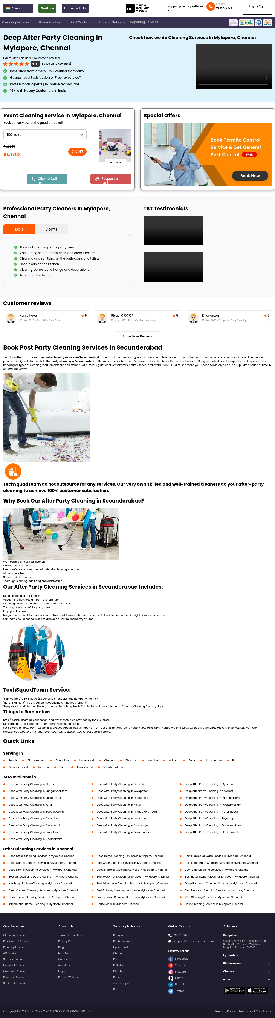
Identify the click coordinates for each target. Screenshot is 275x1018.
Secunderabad (18, 767)
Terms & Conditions (70, 935)
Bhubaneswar (37, 760)
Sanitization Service (15, 983)
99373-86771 (181, 935)
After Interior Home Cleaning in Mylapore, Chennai (41, 904)
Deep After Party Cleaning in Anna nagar (123, 825)
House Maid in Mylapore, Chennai (118, 904)
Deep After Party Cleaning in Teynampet (211, 818)
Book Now (115, 162)
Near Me (63, 953)
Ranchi (13, 760)
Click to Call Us (47, 180)
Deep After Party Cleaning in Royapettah (123, 791)
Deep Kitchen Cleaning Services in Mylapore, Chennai (43, 869)
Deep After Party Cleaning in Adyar (119, 805)
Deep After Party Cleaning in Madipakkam (35, 839)
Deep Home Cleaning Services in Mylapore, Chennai (130, 856)
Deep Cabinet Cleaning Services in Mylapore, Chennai (43, 890)
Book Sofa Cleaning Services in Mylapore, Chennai (217, 869)
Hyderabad (86, 760)
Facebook (178, 959)
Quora (175, 978)
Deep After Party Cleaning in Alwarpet (209, 791)
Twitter (176, 991)
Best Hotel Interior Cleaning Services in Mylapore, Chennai (222, 876)
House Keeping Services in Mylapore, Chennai (214, 904)
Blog (61, 947)
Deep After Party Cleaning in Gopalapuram (36, 811)
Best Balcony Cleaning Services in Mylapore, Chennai (131, 890)
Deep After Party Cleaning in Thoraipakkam (124, 798)
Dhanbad (131, 760)
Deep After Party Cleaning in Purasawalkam (213, 825)
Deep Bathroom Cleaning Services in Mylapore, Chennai (221, 883)
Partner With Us (75, 8)
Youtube (177, 965)
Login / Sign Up (256, 8)
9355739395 (224, 7)
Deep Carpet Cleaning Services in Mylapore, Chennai (42, 863)
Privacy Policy (67, 941)
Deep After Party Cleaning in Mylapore (209, 784)
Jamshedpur (213, 760)
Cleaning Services (19, 22)
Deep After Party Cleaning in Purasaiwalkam (213, 805)
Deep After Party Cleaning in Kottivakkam (35, 818)
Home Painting (53, 22)
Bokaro (236, 760)
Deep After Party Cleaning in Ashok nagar (211, 811)
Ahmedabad (85, 767)
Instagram (178, 971)
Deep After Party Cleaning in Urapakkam (34, 832)
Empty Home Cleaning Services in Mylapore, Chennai (131, 897)
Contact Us (65, 959)
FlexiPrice (47, 8)
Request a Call (110, 180)
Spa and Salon (113, 22)
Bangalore (62, 760)
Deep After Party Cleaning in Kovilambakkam (37, 825)
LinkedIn (176, 984)
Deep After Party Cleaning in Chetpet (32, 784)
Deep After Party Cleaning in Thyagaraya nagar (127, 811)
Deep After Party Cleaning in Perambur (122, 784)
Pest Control (83, 22)
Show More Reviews (137, 336)
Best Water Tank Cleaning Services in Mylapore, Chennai (133, 876)
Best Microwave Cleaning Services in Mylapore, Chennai (132, 883)
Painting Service (13, 947)
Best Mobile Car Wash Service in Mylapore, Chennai (218, 856)
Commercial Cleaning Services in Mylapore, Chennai (42, 897)
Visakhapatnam (113, 767)
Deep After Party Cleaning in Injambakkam (212, 798)
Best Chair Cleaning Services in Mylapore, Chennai (129, 863)
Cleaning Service (14, 935)
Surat (63, 767)
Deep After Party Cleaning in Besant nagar (124, 832)
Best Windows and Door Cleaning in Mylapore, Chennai (44, 876)
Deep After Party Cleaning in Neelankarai (35, 798)
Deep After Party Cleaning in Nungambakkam (38, 791)
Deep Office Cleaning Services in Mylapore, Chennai (42, 856)
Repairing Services (144, 22)
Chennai (109, 760)
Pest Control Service (16, 941)
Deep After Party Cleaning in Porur (30, 805)
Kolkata (174, 760)
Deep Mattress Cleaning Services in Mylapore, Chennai (132, 869)
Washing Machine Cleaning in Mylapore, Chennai (40, 883)
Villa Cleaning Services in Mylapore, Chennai (213, 897)
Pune (192, 760)
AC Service (10, 953)
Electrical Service (14, 965)
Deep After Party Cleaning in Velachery (122, 818)
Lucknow (43, 767)
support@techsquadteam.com (186, 8)
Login (61, 971)
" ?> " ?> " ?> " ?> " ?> (45, 134)
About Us (64, 965)
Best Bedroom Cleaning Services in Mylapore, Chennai (219, 890)
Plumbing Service (14, 977)
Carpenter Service (14, 971)
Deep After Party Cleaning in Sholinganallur (212, 832)
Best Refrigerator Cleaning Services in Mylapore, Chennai (221, 863)
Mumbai (153, 760)
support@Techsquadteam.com (193, 941)
